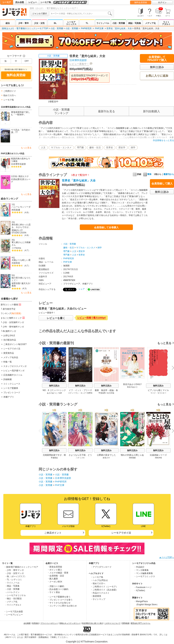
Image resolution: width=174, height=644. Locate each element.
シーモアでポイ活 (11, 348)
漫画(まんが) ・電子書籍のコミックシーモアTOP (25, 28)
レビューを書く (56, 318)
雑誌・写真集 (134, 23)
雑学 (133, 147)
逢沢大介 (25, 283)
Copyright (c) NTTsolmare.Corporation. (87, 641)
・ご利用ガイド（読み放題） (104, 590)
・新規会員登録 (54, 567)
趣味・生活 (95, 147)
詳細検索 (7, 379)
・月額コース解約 (55, 586)
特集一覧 (7, 362)
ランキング (11, 313)
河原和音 (16, 263)
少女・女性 (39, 23)
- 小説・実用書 (13, 589)
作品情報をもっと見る (163, 140)
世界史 (109, 147)
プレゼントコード (11, 392)
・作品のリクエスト (100, 593)
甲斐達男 (102, 393)
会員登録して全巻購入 (106, 227)
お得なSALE (9, 335)
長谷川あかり (132, 387)
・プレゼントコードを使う (60, 600)
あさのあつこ (52, 393)
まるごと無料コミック (13, 317)
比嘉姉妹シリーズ (158, 455)
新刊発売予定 (9, 309)
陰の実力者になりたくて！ (21, 279)
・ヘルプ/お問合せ (99, 580)
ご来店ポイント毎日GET (15, 344)
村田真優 (16, 210)
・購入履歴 (52, 578)
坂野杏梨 (16, 283)
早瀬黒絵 (54, 458)
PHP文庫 (99, 28)
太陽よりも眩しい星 (21, 260)
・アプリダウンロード (101, 567)
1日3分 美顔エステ (20, 176)
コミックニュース (11, 384)
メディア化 (150, 23)
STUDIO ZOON (19, 232)
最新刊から (168, 174)
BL (55, 23)
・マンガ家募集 (141, 570)
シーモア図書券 (10, 388)
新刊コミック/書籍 (11, 304)
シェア (81, 289)
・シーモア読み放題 (13, 611)
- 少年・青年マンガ (15, 570)
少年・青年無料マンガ (13, 327)
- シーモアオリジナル (16, 595)
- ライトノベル (13, 583)
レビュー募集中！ (79, 63)
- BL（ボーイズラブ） (16, 576)
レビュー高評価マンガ (13, 370)
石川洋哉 (110, 393)
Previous (41, 367)
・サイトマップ (98, 599)
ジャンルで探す (39, 13)
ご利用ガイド (9, 91)
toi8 (60, 393)
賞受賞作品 (8, 353)
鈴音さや (106, 458)
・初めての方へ (98, 583)
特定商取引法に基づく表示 (92, 623)
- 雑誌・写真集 (13, 586)
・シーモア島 (97, 577)
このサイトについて (112, 623)
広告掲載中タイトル (12, 375)
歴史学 (121, 147)
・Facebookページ (143, 587)
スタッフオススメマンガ (15, 366)
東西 (14, 286)
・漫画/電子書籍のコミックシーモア (21, 567)
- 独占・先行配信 (14, 598)
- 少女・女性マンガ (15, 573)
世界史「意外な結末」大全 (119, 28)
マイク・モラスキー (158, 393)
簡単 (147, 174)
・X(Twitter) (139, 590)
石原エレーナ (21, 180)
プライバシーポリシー (49, 623)
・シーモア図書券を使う (58, 597)
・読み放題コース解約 (57, 589)
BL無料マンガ (9, 331)
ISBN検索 (125, 623)
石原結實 (15, 179)
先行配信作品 (9, 340)
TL (87, 23)
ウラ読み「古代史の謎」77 (20, 131)
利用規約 (35, 623)
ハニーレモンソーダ (21, 207)
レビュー (32, 2)
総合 (8, 23)
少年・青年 (23, 23)
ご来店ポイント (53, 532)
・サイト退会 (53, 592)
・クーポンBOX (54, 581)
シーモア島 (45, 2)
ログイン (162, 2)
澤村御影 (132, 458)
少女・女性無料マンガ (13, 322)
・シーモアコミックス (144, 576)
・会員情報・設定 (55, 576)
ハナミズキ (80, 458)
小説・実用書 (118, 23)
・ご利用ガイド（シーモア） (104, 586)
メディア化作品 (10, 357)
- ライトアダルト (14, 605)
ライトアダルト (166, 23)
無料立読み (54, 385)
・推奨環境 (96, 596)
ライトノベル (102, 23)
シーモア (6, 2)
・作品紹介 (139, 567)
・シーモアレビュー (13, 614)
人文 (43, 147)
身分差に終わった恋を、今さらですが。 (21, 225)
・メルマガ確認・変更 (57, 573)
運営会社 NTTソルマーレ (140, 623)
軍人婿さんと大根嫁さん (21, 243)
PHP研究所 (86, 28)
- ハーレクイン (13, 592)
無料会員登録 (140, 2)
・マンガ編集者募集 (143, 573)
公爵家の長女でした (106, 455)
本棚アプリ (8, 397)
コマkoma (16, 248)
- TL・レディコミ (14, 579)
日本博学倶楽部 (18, 164)
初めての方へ (9, 95)
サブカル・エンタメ (61, 147)
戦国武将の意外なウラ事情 (20, 159)
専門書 (80, 147)
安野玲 (89, 393)
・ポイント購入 (54, 570)
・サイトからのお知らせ (58, 603)
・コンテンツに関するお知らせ (62, 606)
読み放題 (19, 2)
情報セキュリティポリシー (69, 623)
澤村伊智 (158, 458)
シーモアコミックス (71, 23)
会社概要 (27, 623)
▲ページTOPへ (166, 557)
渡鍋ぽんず (17, 230)
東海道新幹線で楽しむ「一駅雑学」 (20, 113)
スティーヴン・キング (77, 393)
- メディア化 (11, 601)
